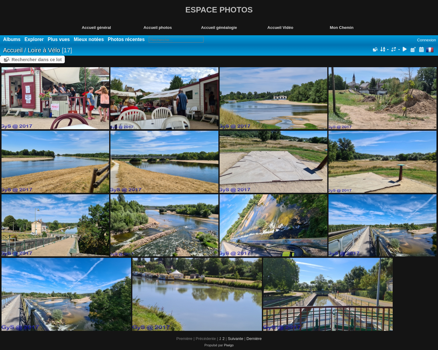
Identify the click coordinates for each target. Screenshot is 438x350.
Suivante (235, 338)
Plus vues (59, 39)
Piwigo (229, 345)
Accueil (13, 50)
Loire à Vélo (44, 50)
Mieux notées (89, 39)
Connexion (426, 40)
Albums (11, 39)
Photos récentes (126, 39)
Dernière (254, 338)
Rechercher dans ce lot (37, 59)
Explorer (33, 39)
